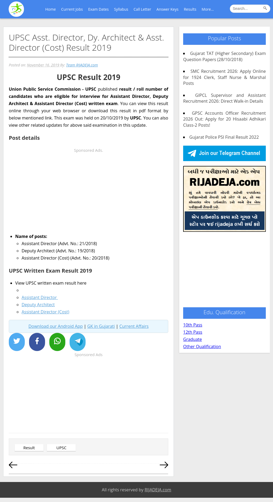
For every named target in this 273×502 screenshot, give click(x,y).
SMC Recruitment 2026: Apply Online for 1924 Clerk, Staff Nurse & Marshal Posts (224, 77)
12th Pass (192, 332)
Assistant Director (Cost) (45, 312)
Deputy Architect (38, 305)
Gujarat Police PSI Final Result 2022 (222, 137)
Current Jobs (72, 9)
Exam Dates (98, 9)
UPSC (62, 447)
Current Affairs (134, 326)
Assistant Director (40, 297)
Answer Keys (167, 9)
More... (208, 9)
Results (190, 9)
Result (29, 447)
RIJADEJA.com (157, 490)
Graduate (192, 339)
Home (50, 9)
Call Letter (142, 9)
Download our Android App (56, 326)
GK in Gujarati (101, 326)
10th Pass (192, 325)
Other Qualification (202, 346)
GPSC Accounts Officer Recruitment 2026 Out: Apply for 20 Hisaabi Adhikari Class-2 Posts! (224, 119)
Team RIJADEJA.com (82, 64)
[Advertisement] (88, 191)
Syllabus (121, 9)
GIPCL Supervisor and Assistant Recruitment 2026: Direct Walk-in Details (224, 98)
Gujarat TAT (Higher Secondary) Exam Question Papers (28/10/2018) (224, 56)
